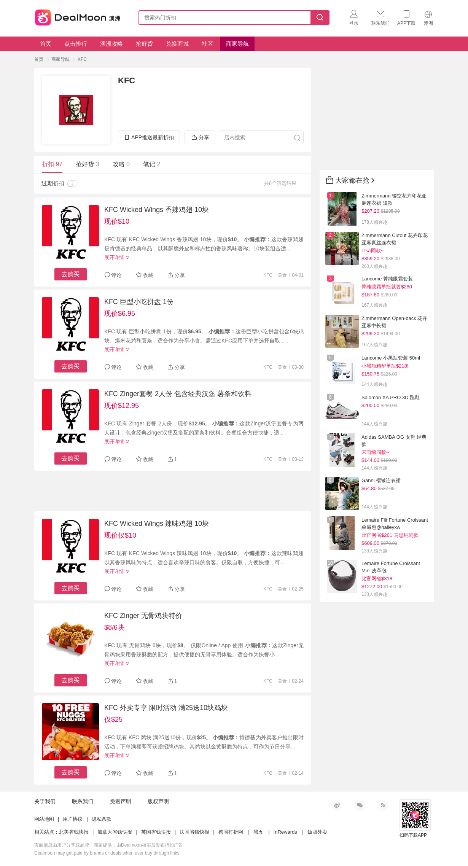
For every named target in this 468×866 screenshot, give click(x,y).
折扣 (52, 164)
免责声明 (120, 801)
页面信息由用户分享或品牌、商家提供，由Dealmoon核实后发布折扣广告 (108, 845)
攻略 (121, 164)
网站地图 (44, 819)
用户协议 (73, 819)
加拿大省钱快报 (114, 832)
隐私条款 (101, 819)
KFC (82, 59)
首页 (45, 43)
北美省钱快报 (74, 832)
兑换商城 (177, 43)
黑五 (258, 832)
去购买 (70, 274)
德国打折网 (230, 832)
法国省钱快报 (194, 832)
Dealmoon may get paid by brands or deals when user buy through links (107, 853)
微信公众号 (359, 805)
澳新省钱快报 (78, 16)
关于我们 (45, 801)
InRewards (285, 832)
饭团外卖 (317, 832)
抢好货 (144, 43)
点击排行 (75, 43)
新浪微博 (336, 805)
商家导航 (237, 43)
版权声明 (158, 801)
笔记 (151, 164)
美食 (282, 275)
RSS (382, 805)
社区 (207, 43)
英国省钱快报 (156, 832)
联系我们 (82, 801)
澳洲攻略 (111, 43)
